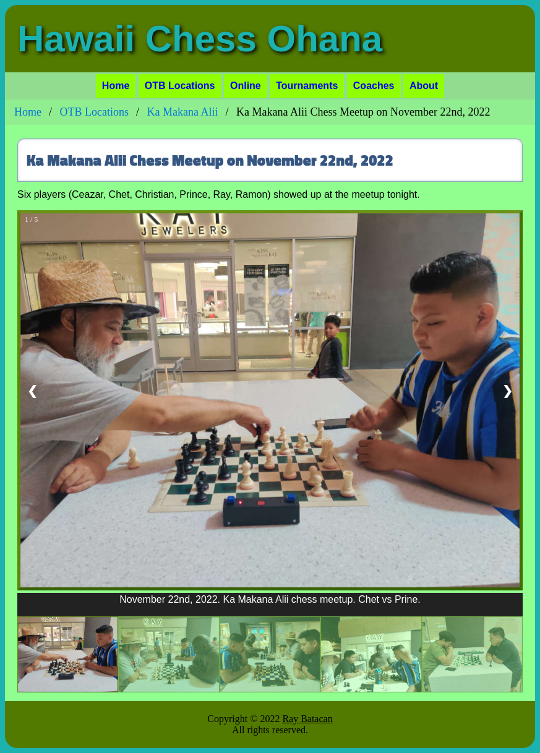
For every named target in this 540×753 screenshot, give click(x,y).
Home (115, 85)
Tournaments (307, 85)
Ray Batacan (307, 718)
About (423, 85)
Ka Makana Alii (182, 112)
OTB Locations (180, 85)
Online (245, 85)
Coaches (374, 85)
